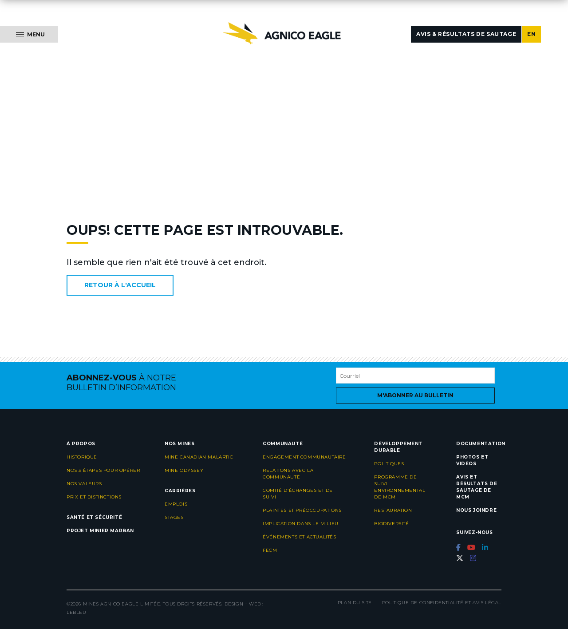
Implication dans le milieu (301, 523)
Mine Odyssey (184, 470)
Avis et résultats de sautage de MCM (476, 487)
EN (531, 34)
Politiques (389, 464)
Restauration (393, 510)
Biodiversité (391, 523)
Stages (174, 517)
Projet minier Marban (100, 531)
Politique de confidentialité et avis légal (441, 602)
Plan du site (355, 602)
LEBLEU (77, 612)
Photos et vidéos (472, 460)
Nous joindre (476, 510)
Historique (82, 457)
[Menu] (29, 34)
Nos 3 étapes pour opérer (103, 470)
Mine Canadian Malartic (199, 457)
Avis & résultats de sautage (466, 34)
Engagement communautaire (304, 457)
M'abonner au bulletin (415, 395)
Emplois (176, 504)
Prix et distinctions (94, 497)
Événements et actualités (299, 537)
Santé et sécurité (94, 517)
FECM (270, 550)
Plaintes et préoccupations (302, 510)
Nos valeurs (84, 484)
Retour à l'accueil (120, 285)
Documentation (480, 444)
